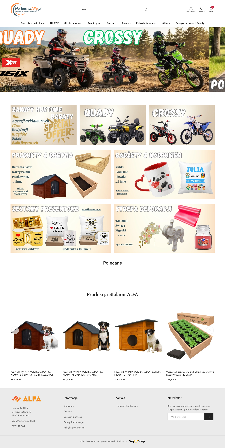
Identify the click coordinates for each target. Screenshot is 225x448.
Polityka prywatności (74, 427)
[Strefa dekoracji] (73, 23)
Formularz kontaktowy (127, 406)
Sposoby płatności (73, 417)
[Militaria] (166, 23)
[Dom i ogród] (94, 23)
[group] (112, 59)
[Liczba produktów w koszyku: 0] (210, 10)
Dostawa (68, 411)
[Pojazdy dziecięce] (146, 23)
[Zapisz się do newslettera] (186, 416)
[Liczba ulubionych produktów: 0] (202, 10)
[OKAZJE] (54, 23)
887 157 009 (18, 426)
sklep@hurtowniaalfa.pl (23, 421)
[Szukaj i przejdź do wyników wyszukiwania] (146, 10)
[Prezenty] (112, 23)
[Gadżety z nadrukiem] (33, 23)
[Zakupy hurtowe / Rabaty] (190, 23)
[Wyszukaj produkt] (114, 10)
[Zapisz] (208, 416)
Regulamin (69, 406)
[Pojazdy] (126, 23)
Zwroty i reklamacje (74, 422)
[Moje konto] (191, 10)
